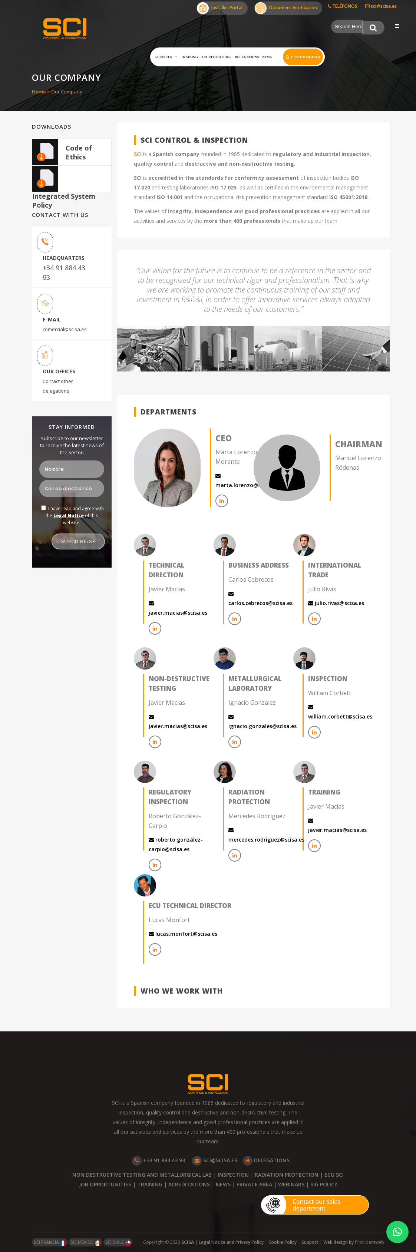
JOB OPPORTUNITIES (105, 1184)
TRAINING (149, 1184)
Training (189, 57)
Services (166, 57)
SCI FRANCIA (50, 1242)
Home (39, 91)
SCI (138, 154)
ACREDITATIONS (189, 1184)
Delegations (247, 57)
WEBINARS (291, 1184)
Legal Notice (68, 515)
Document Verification (286, 8)
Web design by (339, 1242)
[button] (397, 1232)
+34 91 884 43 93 (64, 272)
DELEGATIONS (266, 1160)
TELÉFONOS (342, 6)
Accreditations (216, 57)
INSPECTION (233, 1174)
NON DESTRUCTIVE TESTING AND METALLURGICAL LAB (142, 1174)
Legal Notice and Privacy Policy (231, 1242)
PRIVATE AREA (254, 1184)
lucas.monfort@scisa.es (183, 933)
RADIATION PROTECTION (286, 1174)
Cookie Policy (282, 1242)
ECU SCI (334, 1174)
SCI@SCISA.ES (214, 1160)
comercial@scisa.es (65, 329)
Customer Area (305, 57)
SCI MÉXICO (85, 1242)
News (267, 57)
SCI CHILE (118, 1242)
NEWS (223, 1184)
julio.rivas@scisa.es (336, 603)
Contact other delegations (58, 386)
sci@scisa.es (381, 6)
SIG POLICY (323, 1184)
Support (309, 1242)
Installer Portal (219, 8)
